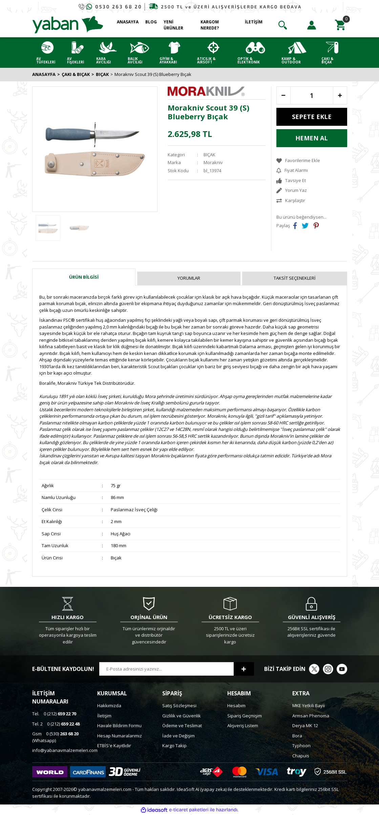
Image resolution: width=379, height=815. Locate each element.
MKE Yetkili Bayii (308, 705)
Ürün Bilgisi (84, 277)
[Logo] (67, 24)
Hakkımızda (109, 705)
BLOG (151, 22)
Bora (297, 736)
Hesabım (236, 705)
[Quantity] (312, 95)
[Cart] (340, 25)
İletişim (104, 716)
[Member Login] (311, 25)
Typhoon (301, 745)
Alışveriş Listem (242, 725)
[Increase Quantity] (340, 95)
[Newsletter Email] (166, 669)
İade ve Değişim (178, 736)
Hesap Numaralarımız (119, 736)
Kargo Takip (174, 745)
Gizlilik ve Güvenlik (181, 716)
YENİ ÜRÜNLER (173, 25)
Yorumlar (188, 278)
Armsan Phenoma (310, 716)
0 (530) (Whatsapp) (55, 737)
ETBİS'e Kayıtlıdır (114, 745)
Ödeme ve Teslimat (182, 725)
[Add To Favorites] (311, 160)
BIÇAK (209, 155)
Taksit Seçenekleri (295, 278)
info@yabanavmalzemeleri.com (65, 750)
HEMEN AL (311, 138)
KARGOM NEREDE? (210, 25)
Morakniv (213, 162)
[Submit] (244, 669)
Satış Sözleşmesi (179, 705)
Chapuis (300, 756)
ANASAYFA (128, 22)
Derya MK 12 (305, 725)
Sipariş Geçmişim (244, 716)
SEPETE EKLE (312, 117)
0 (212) (54, 714)
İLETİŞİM (253, 22)
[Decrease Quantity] (283, 95)
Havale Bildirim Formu (119, 725)
